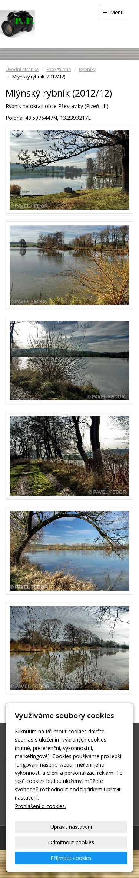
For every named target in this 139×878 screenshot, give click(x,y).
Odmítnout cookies (71, 842)
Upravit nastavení (71, 826)
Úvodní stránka (22, 69)
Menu (113, 12)
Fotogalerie (58, 69)
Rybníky (87, 69)
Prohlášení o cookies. (40, 806)
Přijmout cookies (71, 857)
